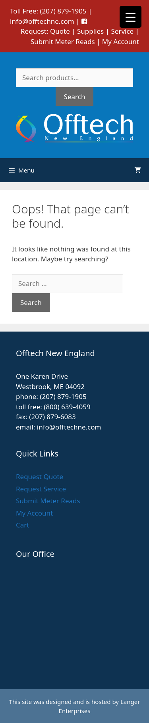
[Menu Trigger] (130, 17)
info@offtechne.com (42, 21)
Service (122, 31)
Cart (22, 524)
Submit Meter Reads (63, 41)
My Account (120, 41)
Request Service (41, 488)
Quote (60, 31)
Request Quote (39, 476)
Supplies (90, 31)
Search (74, 96)
